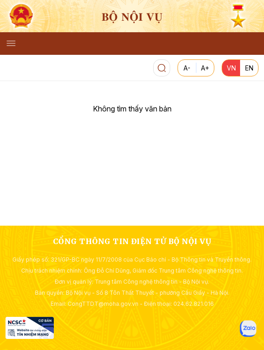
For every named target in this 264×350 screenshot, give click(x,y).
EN (249, 68)
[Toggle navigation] (11, 43)
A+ (205, 68)
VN (231, 68)
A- (187, 68)
